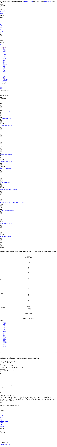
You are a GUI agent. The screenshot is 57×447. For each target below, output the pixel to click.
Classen (4, 332)
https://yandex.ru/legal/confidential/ (28, 1)
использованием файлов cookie (31, 2)
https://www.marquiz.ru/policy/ (47, 1)
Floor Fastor (4, 337)
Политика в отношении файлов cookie (5, 444)
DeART (4, 324)
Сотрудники (1, 417)
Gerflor (4, 325)
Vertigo (4, 329)
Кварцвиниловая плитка (5, 321)
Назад (4, 78)
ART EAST (4, 331)
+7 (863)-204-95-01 (2, 10)
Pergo (4, 327)
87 (2, 248)
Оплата (1, 424)
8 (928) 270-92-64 (2, 11)
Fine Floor (4, 336)
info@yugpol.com (2, 13)
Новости (1, 418)
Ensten (4, 335)
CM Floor (4, 333)
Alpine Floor (4, 322)
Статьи (1, 419)
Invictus (4, 340)
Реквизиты (1, 422)
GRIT (4, 338)
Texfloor (4, 344)
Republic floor (5, 342)
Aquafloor (4, 323)
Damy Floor (4, 334)
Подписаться (1, 96)
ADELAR (4, 330)
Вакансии (1, 420)
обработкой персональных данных (40, 2)
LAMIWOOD (4, 341)
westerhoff (4, 346)
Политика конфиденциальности (4, 421)
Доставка (1, 415)
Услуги (1, 414)
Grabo (4, 326)
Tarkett (4, 328)
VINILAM (4, 345)
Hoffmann (4, 339)
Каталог (1, 412)
